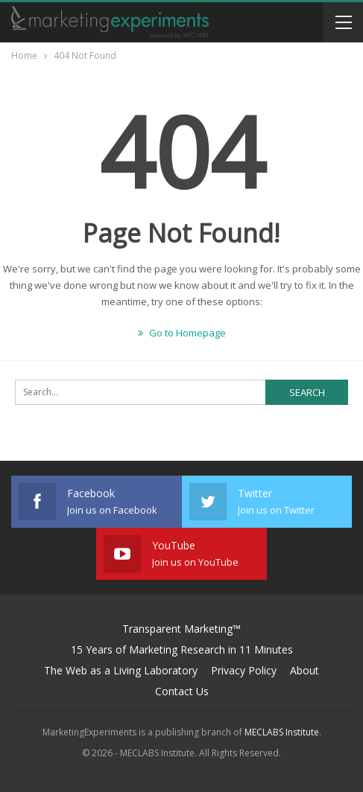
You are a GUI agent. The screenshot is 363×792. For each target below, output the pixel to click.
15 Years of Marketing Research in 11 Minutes (182, 649)
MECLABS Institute (281, 732)
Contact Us (182, 691)
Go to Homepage (182, 332)
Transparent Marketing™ (181, 629)
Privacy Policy (244, 670)
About (304, 670)
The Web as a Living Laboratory (121, 670)
